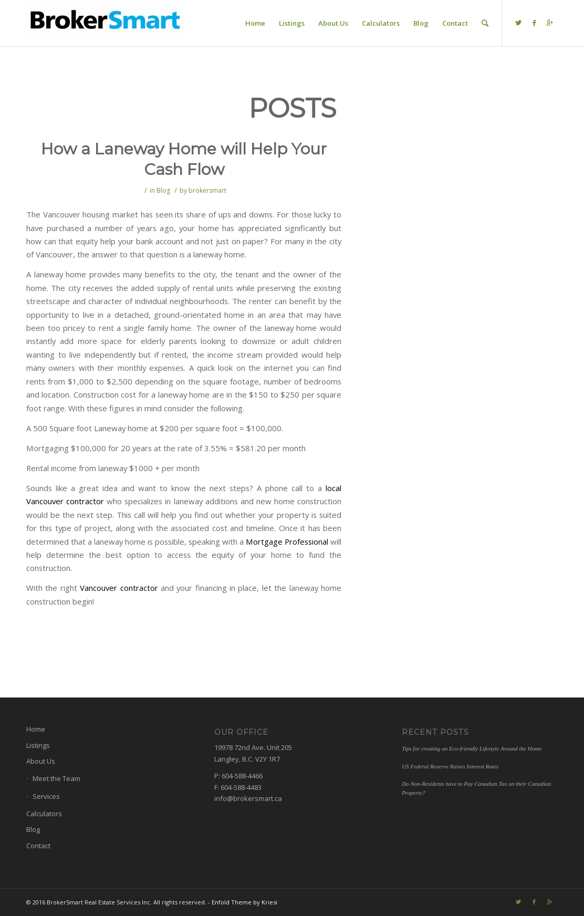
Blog (163, 190)
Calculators (44, 813)
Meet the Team (56, 778)
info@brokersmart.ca (248, 798)
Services (46, 796)
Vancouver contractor (119, 587)
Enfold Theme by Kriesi (244, 902)
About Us (40, 761)
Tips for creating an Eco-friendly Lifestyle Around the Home (471, 748)
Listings (38, 745)
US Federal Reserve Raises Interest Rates (450, 766)
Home (35, 729)
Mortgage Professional (287, 541)
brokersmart (207, 190)
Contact (38, 845)
